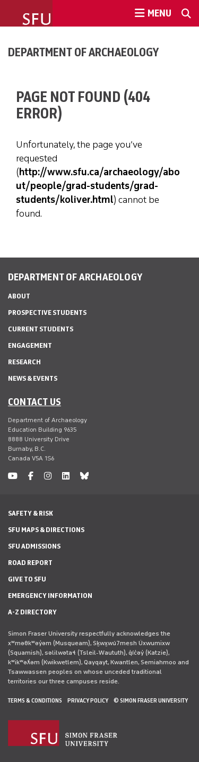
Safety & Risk (30, 513)
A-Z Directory (32, 612)
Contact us (34, 401)
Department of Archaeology (83, 52)
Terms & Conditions (35, 700)
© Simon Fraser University (151, 700)
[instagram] (47, 476)
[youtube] (13, 476)
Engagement (30, 345)
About (19, 296)
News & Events (32, 378)
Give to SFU (27, 579)
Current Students (40, 328)
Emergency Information (50, 595)
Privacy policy (87, 700)
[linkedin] (66, 476)
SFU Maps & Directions (46, 529)
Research (24, 361)
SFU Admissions (34, 546)
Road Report (30, 562)
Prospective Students (47, 312)
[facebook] (30, 476)
